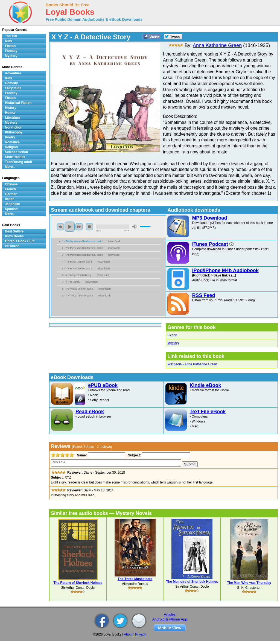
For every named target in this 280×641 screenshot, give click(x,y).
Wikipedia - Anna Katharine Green (192, 364)
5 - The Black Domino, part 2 (77, 268)
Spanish (11, 209)
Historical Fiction (18, 103)
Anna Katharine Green (217, 45)
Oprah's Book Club (19, 241)
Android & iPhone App (169, 619)
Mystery (173, 343)
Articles (170, 614)
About (128, 634)
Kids (8, 41)
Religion (11, 147)
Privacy (140, 634)
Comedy (11, 83)
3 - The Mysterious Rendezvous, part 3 (82, 255)
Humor (10, 113)
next (79, 227)
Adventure (13, 73)
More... (10, 167)
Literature (12, 118)
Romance (12, 142)
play (69, 226)
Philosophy (14, 132)
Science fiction (16, 152)
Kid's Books (14, 236)
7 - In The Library (71, 282)
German (11, 194)
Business (12, 246)
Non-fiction (13, 127)
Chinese (11, 184)
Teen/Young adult (18, 162)
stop (89, 227)
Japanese (12, 204)
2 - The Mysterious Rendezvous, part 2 (82, 248)
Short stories (15, 157)
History (10, 108)
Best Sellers (14, 231)
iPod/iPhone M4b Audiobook (225, 270)
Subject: (134, 455)
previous (60, 227)
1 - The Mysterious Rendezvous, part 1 (82, 241)
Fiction (172, 335)
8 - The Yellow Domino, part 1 (77, 288)
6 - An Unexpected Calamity (76, 275)
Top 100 (11, 36)
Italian (9, 199)
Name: (81, 455)
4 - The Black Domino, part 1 (77, 261)
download (114, 241)
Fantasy (11, 51)
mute (134, 227)
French (10, 189)
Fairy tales (13, 88)
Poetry (10, 137)
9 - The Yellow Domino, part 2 (77, 295)
